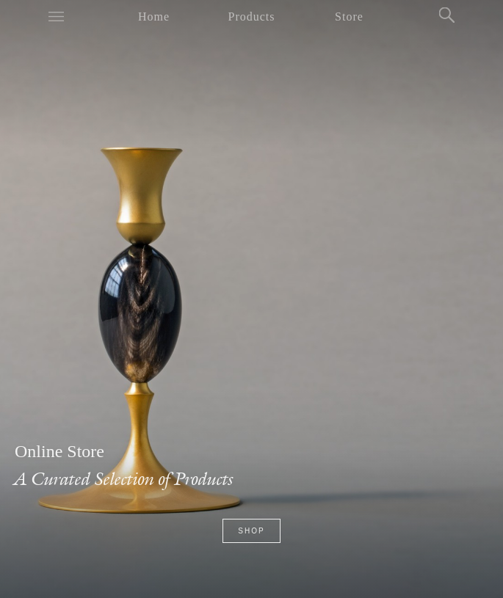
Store (349, 16)
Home (154, 16)
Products (251, 16)
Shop (251, 531)
